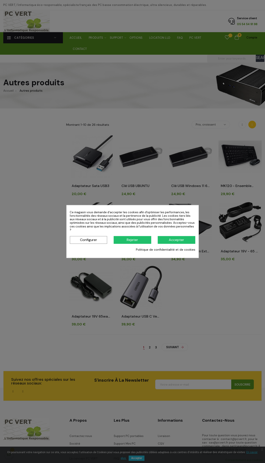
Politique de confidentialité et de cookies (165, 249)
